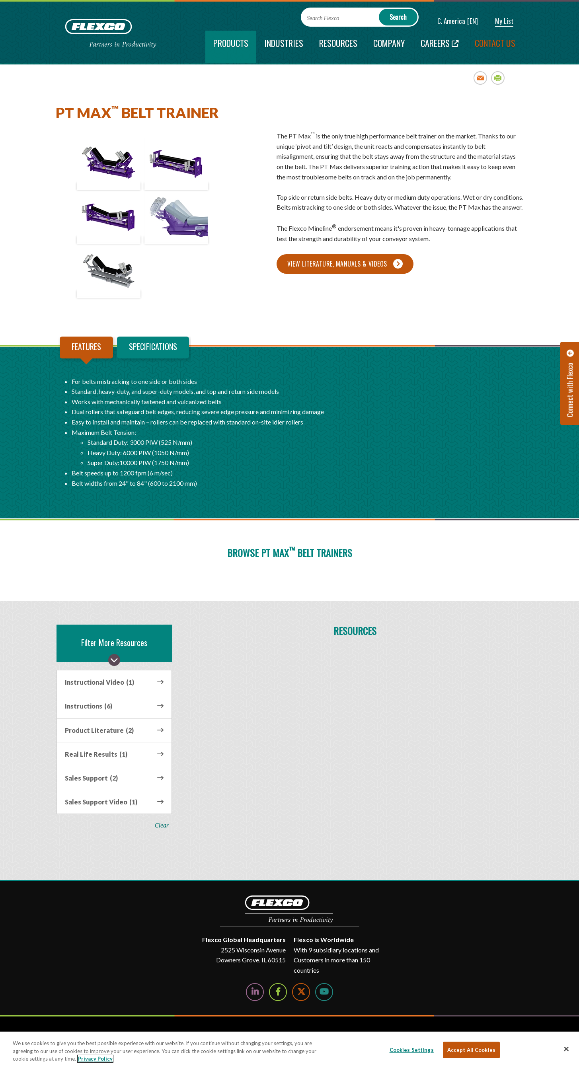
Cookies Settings (412, 1049)
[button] (446, 21)
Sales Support (91, 778)
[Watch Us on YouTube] (324, 992)
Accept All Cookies (471, 1049)
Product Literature (99, 730)
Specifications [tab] (153, 346)
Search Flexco (323, 18)
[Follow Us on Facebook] (278, 992)
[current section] (230, 47)
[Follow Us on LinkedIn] (255, 992)
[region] (289, 1049)
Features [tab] (86, 346)
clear (163, 825)
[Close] (566, 1048)
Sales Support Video (101, 802)
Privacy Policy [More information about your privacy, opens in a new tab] (95, 1058)
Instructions (88, 706)
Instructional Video (99, 682)
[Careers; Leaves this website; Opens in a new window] (440, 47)
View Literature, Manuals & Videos (337, 264)
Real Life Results (96, 754)
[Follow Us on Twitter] (301, 992)
